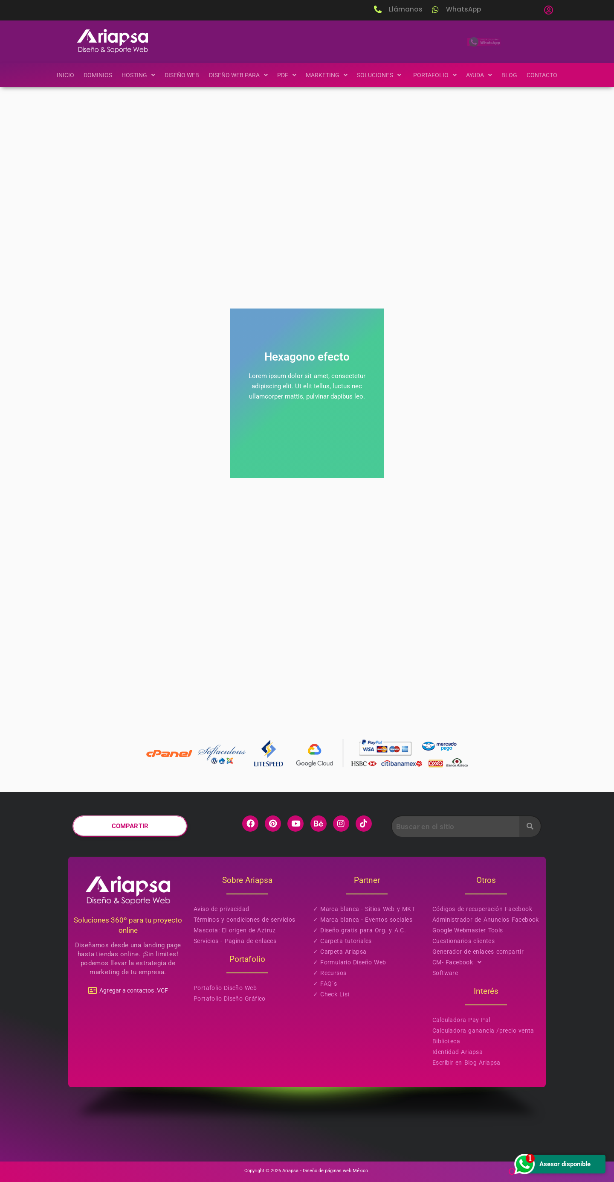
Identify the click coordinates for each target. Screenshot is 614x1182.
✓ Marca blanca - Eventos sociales (362, 919)
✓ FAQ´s (325, 983)
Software (445, 972)
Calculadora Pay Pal (461, 1019)
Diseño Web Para (236, 75)
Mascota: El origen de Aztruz (235, 930)
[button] (548, 10)
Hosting (133, 75)
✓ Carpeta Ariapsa (340, 951)
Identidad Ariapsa (457, 1051)
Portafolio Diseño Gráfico (230, 998)
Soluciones (383, 75)
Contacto (549, 75)
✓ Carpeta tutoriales (342, 940)
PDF (287, 75)
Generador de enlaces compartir (478, 951)
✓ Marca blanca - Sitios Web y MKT (364, 908)
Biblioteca (446, 1041)
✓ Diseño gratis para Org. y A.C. (359, 930)
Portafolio (439, 75)
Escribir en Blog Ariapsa (466, 1062)
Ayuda (484, 75)
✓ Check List (331, 994)
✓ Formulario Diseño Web (349, 962)
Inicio (58, 75)
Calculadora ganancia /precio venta (483, 1030)
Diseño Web (178, 75)
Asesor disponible (552, 1163)
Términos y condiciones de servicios (244, 919)
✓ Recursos (329, 972)
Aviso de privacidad (221, 908)
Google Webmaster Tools (467, 930)
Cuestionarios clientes (463, 940)
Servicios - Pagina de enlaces (235, 940)
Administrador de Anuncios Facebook (485, 919)
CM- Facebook (459, 962)
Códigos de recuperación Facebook (482, 908)
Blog (516, 75)
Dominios (91, 75)
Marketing (327, 75)
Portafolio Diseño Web (225, 987)
